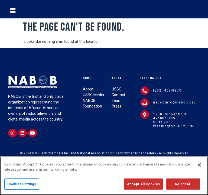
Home (87, 78)
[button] (12, 10)
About (117, 78)
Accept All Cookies (143, 186)
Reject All (183, 186)
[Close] (199, 167)
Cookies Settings (21, 186)
